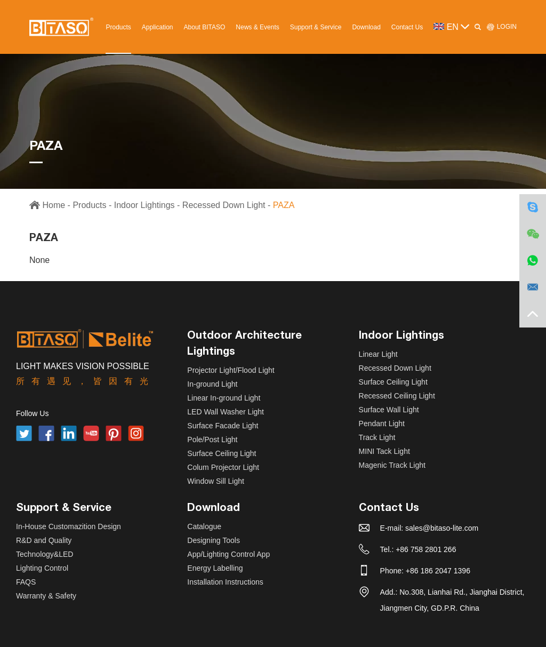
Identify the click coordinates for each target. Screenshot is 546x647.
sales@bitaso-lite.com (441, 528)
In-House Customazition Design (68, 526)
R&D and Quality (43, 540)
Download (366, 27)
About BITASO (205, 27)
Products (118, 27)
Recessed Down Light (224, 205)
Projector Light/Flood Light (230, 370)
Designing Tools (213, 540)
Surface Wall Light (389, 409)
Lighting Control (42, 568)
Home (53, 205)
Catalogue (204, 526)
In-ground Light (212, 384)
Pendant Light (382, 423)
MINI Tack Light (384, 451)
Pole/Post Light (212, 439)
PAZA (284, 205)
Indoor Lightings (144, 205)
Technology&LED (44, 554)
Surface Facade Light (222, 425)
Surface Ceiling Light (221, 453)
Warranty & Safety (46, 596)
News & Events (257, 27)
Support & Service (316, 27)
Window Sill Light (215, 481)
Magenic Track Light (392, 465)
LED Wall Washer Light (225, 412)
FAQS (26, 582)
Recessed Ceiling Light (397, 396)
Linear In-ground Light (223, 398)
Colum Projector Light (223, 467)
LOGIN (501, 26)
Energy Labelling (215, 568)
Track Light (377, 437)
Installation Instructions (225, 582)
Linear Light (378, 354)
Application (157, 27)
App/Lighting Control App (228, 554)
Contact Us (407, 27)
